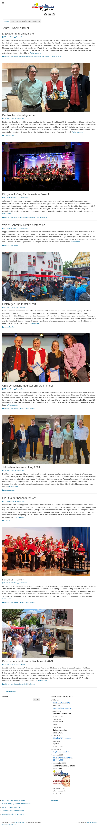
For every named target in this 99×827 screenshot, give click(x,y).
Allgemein (22, 56)
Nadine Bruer (20, 37)
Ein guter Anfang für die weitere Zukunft (26, 194)
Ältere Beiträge (9, 691)
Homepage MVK (19, 822)
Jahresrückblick (39, 56)
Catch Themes (92, 822)
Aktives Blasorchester (11, 56)
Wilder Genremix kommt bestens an (23, 224)
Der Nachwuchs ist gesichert (19, 115)
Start (6, 21)
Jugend (47, 56)
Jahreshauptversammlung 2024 (21, 467)
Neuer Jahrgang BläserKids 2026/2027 (16, 804)
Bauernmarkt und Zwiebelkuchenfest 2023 (27, 661)
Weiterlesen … (35, 53)
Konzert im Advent (13, 579)
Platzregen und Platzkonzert (19, 303)
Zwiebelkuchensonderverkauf (13, 811)
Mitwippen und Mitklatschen (18, 33)
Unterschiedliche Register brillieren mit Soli (27, 385)
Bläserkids (29, 56)
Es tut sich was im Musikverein (13, 800)
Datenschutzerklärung (9, 825)
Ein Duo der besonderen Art (19, 497)
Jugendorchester (55, 56)
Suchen (5, 696)
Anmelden (54, 800)
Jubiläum (33, 217)
